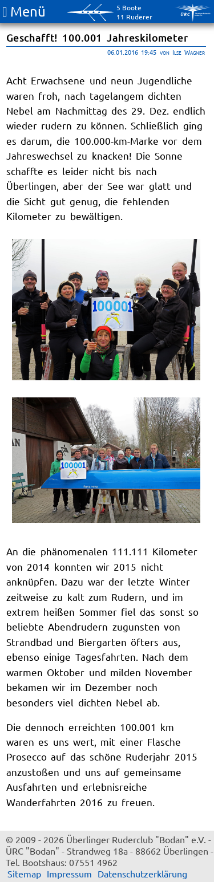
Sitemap (24, 873)
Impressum (69, 873)
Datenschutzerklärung (142, 873)
